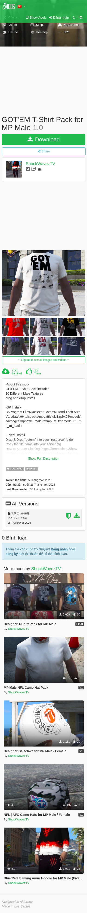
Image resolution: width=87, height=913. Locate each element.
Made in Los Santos (16, 906)
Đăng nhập (59, 549)
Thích (37, 373)
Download (44, 139)
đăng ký (12, 554)
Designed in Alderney (17, 902)
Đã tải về (17, 373)
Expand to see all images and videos (43, 360)
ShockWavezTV (40, 164)
